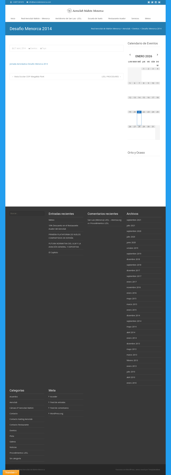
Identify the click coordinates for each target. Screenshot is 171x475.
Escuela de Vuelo (95, 18)
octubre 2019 (132, 248)
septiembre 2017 (134, 276)
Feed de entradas (57, 402)
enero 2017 (132, 281)
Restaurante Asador (117, 18)
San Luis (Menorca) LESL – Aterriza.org (104, 220)
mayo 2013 (131, 349)
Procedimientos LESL (99, 223)
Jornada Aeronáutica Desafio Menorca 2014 (29, 64)
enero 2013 (132, 366)
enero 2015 (132, 310)
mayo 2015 (131, 298)
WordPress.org (56, 413)
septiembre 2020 (134, 231)
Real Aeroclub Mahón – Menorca (35, 18)
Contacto (14, 413)
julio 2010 (131, 371)
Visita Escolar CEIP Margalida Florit (28, 76)
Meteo (148, 18)
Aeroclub (13, 402)
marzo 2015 (132, 304)
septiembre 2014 (134, 321)
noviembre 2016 (134, 287)
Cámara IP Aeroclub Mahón (22, 408)
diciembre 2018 (133, 259)
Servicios (135, 18)
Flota (12, 436)
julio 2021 (131, 225)
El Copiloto (53, 252)
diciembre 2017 (133, 270)
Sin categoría (15, 458)
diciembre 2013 (133, 343)
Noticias (13, 447)
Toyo (44, 48)
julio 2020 (131, 236)
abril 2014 (131, 332)
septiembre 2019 (134, 253)
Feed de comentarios (59, 408)
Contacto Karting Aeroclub (21, 419)
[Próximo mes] (157, 54)
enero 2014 (132, 338)
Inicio (13, 18)
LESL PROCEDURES (111, 76)
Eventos (33, 48)
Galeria (13, 441)
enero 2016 (132, 293)
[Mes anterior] (130, 54)
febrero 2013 (132, 360)
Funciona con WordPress (125, 469)
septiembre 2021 (134, 220)
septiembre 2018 (134, 265)
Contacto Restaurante (19, 424)
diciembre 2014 (133, 315)
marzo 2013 (132, 354)
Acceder (53, 396)
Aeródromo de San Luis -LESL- (68, 18)
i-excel (142, 469)
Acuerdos (14, 396)
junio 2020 (131, 242)
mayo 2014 (131, 326)
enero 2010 (132, 383)
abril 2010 (131, 377)
